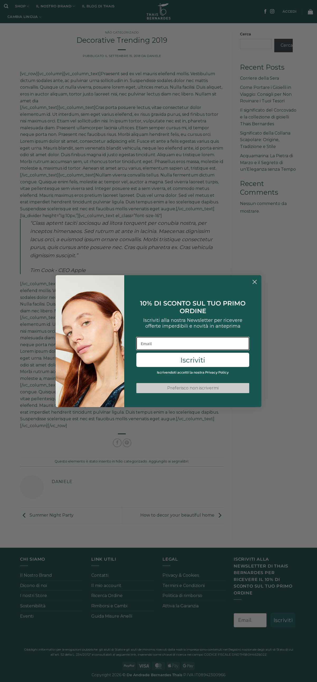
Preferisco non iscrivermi (193, 387)
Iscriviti (192, 360)
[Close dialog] (254, 282)
